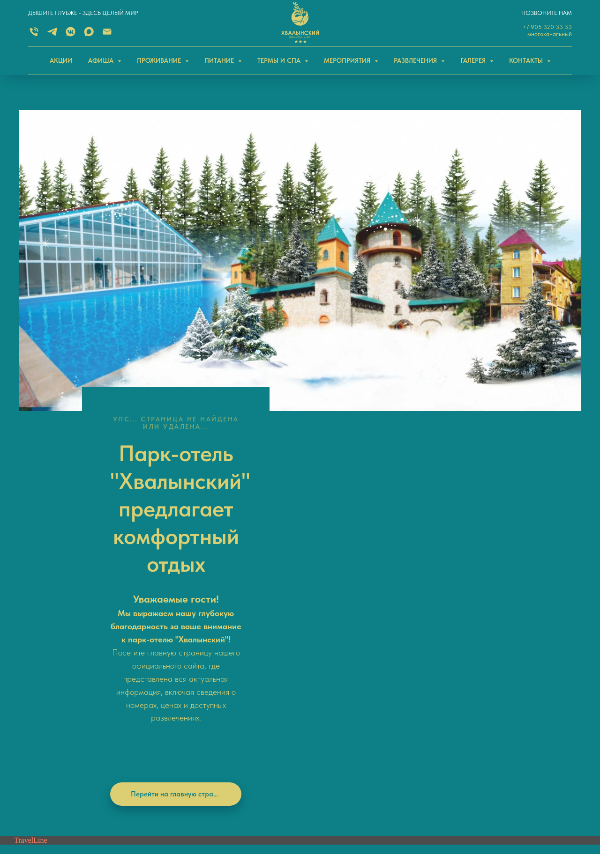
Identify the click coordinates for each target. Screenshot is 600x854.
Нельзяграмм (327, 656)
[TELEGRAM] (52, 35)
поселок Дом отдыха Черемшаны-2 (498, 723)
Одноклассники (330, 641)
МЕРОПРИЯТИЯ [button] (348, 60)
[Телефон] (34, 653)
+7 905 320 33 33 (547, 26)
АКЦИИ (61, 60)
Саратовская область (479, 703)
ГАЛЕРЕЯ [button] (474, 60)
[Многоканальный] (34, 35)
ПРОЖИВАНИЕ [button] (160, 60)
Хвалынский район (475, 713)
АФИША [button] (101, 60)
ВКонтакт (188, 666)
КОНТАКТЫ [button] (527, 60)
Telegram (187, 681)
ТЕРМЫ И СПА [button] (279, 60)
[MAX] (89, 35)
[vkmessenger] (65, 653)
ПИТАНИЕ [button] (220, 60)
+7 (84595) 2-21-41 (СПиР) (206, 727)
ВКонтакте (323, 626)
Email (186, 696)
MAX (181, 652)
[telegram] (49, 653)
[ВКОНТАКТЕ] (70, 35)
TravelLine (30, 530)
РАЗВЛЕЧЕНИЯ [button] (416, 60)
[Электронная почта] (107, 35)
